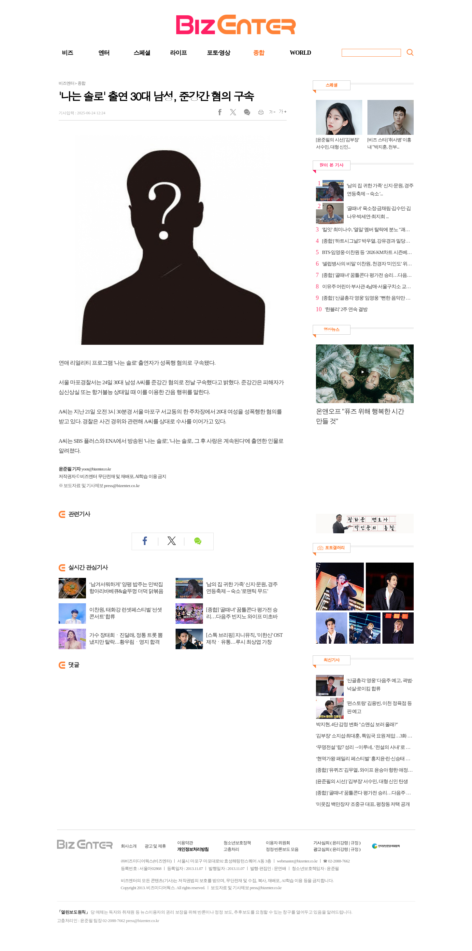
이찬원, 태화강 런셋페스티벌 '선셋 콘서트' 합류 (125, 613)
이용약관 (185, 842)
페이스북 (224, 114)
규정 (354, 842)
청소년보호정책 (237, 842)
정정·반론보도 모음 (282, 849)
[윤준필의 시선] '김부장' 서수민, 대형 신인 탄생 (362, 781)
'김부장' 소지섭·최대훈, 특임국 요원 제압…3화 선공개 (365, 735)
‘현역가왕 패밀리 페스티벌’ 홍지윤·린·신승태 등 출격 (365, 758)
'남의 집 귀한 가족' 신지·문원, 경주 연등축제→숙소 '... (380, 189)
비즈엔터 (66, 83)
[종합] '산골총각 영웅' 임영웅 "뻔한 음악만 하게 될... (368, 298)
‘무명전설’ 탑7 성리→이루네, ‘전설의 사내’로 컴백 (365, 747)
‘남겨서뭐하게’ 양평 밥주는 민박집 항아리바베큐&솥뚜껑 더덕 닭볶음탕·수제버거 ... (126, 591)
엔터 (103, 52)
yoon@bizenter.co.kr (96, 469)
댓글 (246, 114)
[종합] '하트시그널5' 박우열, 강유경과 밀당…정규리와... (368, 241)
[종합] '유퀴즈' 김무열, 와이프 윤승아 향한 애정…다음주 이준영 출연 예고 (365, 770)
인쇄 (258, 114)
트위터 (235, 114)
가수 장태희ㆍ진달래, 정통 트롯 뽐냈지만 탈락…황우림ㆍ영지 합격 (126, 638)
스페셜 (142, 52)
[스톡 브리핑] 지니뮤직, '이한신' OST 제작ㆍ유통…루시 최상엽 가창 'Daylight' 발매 (244, 641)
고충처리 (231, 849)
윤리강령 (340, 842)
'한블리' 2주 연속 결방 (346, 309)
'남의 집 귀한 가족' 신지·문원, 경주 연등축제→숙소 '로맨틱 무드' (242, 587)
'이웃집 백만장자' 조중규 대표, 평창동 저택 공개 (363, 804)
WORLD (300, 52)
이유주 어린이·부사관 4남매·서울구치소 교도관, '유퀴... (368, 286)
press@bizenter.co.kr (122, 485)
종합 (258, 52)
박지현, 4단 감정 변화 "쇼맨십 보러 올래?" (357, 724)
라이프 (178, 52)
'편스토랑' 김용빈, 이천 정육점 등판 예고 (379, 707)
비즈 (67, 52)
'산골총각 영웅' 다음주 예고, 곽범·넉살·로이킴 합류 (380, 684)
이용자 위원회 (278, 842)
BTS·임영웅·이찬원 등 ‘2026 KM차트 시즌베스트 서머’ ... (368, 252)
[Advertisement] (361, 473)
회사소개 (128, 846)
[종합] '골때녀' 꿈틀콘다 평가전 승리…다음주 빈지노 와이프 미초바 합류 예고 (242, 616)
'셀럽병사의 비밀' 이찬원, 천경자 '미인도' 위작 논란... (368, 263)
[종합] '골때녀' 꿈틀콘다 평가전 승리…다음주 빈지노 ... (368, 275)
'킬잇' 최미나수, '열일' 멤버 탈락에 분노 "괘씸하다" (368, 229)
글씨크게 (281, 114)
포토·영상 (218, 52)
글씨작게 (269, 114)
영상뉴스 (331, 329)
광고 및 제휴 (155, 846)
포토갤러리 (335, 547)
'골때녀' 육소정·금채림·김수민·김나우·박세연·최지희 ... (379, 212)
